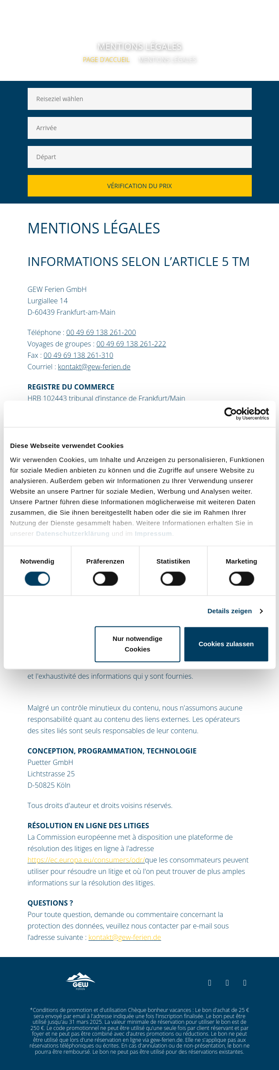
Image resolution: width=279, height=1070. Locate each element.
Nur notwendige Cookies (137, 644)
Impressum (153, 533)
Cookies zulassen (226, 644)
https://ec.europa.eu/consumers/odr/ (86, 860)
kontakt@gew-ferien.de (124, 937)
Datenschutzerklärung (73, 533)
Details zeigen (229, 611)
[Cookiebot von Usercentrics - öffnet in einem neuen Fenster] (230, 413)
